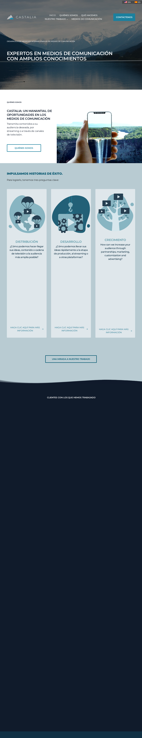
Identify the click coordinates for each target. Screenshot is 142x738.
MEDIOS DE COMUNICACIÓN (87, 19)
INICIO (52, 15)
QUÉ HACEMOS (89, 15)
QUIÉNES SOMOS (68, 15)
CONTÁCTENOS (124, 17)
